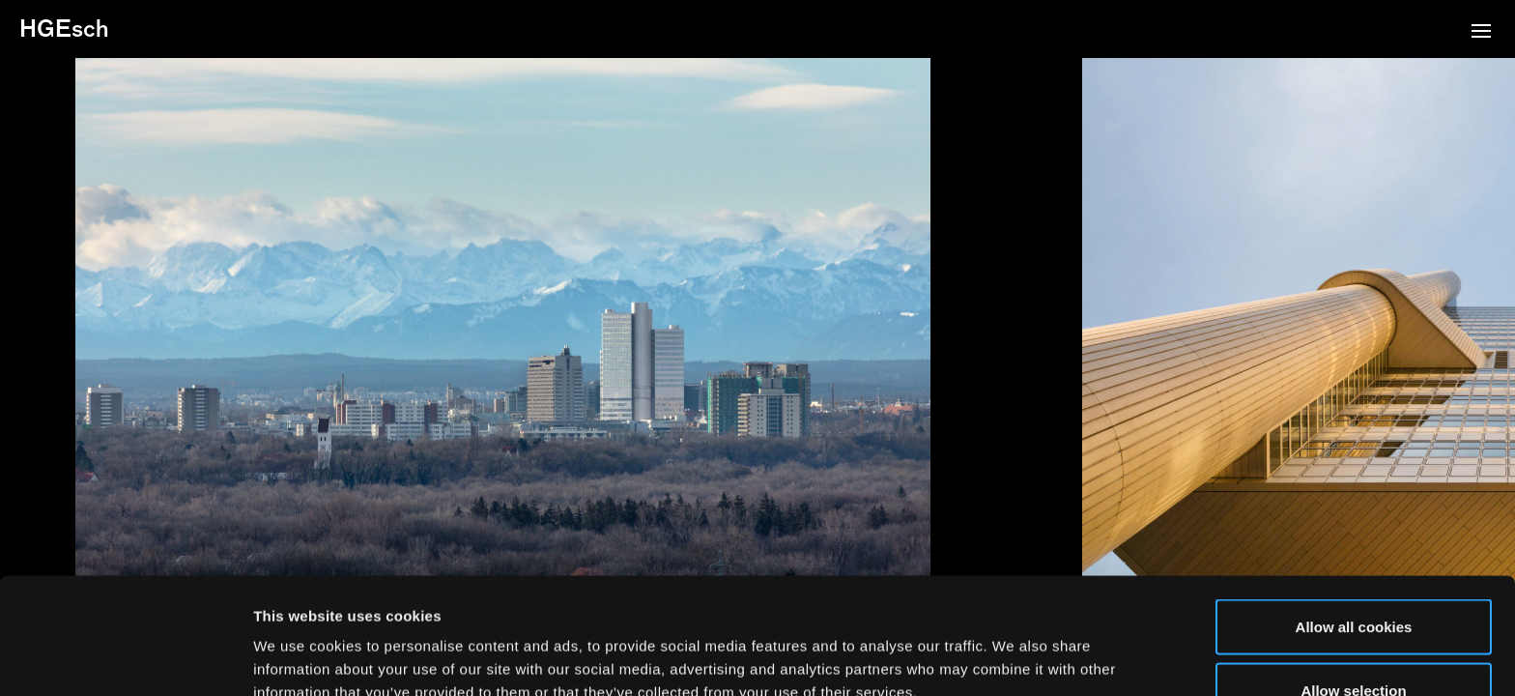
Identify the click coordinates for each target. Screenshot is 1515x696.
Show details (1014, 646)
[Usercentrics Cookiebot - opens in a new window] (125, 658)
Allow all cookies (1354, 517)
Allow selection (1353, 581)
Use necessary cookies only (1353, 644)
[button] (1481, 33)
